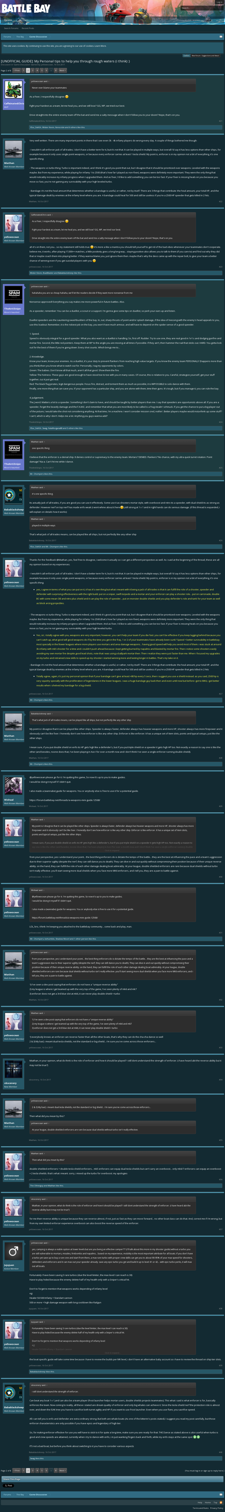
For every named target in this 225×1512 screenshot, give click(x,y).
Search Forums (11, 28)
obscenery (10, 1083)
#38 (220, 1308)
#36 (220, 1179)
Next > (63, 70)
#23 (220, 267)
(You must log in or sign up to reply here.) (204, 1470)
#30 (220, 877)
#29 (220, 806)
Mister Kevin (48, 127)
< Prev (17, 70)
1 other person (81, 938)
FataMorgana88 (55, 428)
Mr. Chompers (37, 473)
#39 (220, 1365)
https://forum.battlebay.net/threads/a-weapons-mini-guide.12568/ (65, 800)
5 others (71, 428)
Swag (44, 428)
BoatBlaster (48, 273)
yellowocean (47, 64)
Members (23, 20)
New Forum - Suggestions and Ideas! (205, 55)
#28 (220, 758)
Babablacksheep (65, 273)
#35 (220, 1140)
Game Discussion (22, 64)
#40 (220, 1452)
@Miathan (61, 559)
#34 (220, 1079)
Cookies (186, 55)
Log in (219, 2)
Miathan (9, 163)
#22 (220, 201)
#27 (220, 694)
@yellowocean (37, 777)
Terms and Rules (200, 1508)
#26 (220, 540)
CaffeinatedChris (14, 103)
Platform (14, 8)
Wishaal (9, 799)
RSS (221, 1502)
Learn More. (101, 45)
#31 (220, 932)
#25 (220, 468)
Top (215, 1502)
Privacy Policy (216, 1508)
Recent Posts (28, 28)
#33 (220, 1047)
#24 (220, 422)
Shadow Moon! (62, 938)
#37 (220, 1229)
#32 (220, 1000)
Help (200, 1502)
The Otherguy (36, 1185)
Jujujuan (9, 1265)
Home (208, 1502)
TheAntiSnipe (12, 308)
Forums (8, 20)
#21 (220, 121)
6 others (73, 127)
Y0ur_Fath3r (35, 127)
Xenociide (60, 127)
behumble (49, 938)
